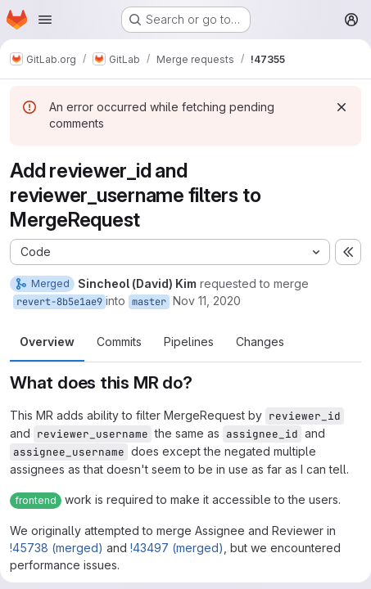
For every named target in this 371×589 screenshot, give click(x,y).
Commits (119, 341)
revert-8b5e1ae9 (59, 301)
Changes (260, 341)
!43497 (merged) (177, 548)
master (149, 301)
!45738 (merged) (56, 548)
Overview (47, 341)
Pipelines (189, 341)
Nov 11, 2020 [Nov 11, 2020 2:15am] (207, 301)
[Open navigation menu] (45, 20)
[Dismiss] (341, 107)
